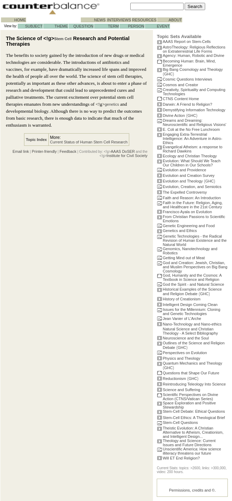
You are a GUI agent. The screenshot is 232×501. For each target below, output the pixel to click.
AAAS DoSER (123, 151)
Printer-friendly (44, 151)
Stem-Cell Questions (180, 422)
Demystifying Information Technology (194, 110)
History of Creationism (181, 299)
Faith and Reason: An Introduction (192, 198)
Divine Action (174, 115)
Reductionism (174, 378)
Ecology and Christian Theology (190, 156)
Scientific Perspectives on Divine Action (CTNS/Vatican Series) (190, 396)
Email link (21, 151)
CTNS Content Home (181, 99)
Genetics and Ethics (180, 231)
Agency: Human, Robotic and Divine (193, 55)
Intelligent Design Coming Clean (190, 304)
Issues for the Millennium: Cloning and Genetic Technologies (191, 311)
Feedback (68, 151)
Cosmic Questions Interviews (187, 79)
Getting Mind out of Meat (183, 258)
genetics (112, 104)
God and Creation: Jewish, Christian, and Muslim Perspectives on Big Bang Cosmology (195, 267)
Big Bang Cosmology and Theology (193, 69)
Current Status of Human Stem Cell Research (89, 142)
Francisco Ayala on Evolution (187, 212)
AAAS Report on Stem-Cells (187, 41)
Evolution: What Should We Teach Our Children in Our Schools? (192, 163)
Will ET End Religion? (181, 458)
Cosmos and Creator (180, 85)
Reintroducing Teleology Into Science (194, 384)
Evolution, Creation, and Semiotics (192, 187)
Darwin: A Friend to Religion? (187, 104)
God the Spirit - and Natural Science (193, 284)
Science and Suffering (181, 390)
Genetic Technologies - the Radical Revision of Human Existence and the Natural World (194, 240)
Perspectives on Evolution (185, 353)
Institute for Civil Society (127, 156)
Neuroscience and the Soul (186, 338)
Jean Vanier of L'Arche (182, 318)
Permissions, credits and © (192, 490)
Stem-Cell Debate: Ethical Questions (194, 411)
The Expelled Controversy (185, 192)
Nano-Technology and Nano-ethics (192, 324)
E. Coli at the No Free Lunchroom (191, 129)
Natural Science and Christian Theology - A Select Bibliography (190, 331)
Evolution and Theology (183, 181)
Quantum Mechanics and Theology (192, 363)
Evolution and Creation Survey (189, 175)
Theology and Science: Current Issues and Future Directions (189, 443)
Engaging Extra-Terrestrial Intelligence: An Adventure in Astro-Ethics (192, 138)
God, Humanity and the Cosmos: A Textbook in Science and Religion (192, 277)
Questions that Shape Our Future (191, 373)
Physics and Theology (181, 358)
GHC (168, 74)
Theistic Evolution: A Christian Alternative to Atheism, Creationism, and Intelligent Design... (193, 432)
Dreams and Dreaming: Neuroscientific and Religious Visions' (194, 122)
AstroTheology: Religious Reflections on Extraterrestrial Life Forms (194, 49)
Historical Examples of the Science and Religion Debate (192, 291)
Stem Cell (62, 39)
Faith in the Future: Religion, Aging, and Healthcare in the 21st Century (193, 205)
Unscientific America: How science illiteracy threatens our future (192, 451)
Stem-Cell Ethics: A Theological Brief (194, 418)
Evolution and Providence (184, 170)
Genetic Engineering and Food (189, 226)
